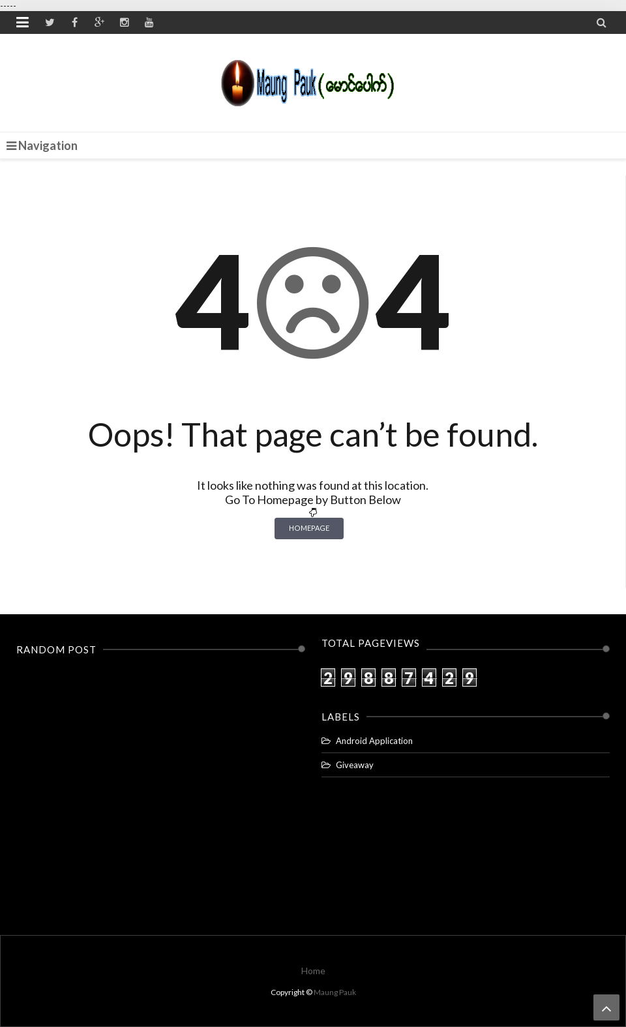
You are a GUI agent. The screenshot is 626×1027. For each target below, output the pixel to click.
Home (313, 970)
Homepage (309, 528)
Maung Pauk (335, 992)
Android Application (374, 741)
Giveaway (355, 765)
